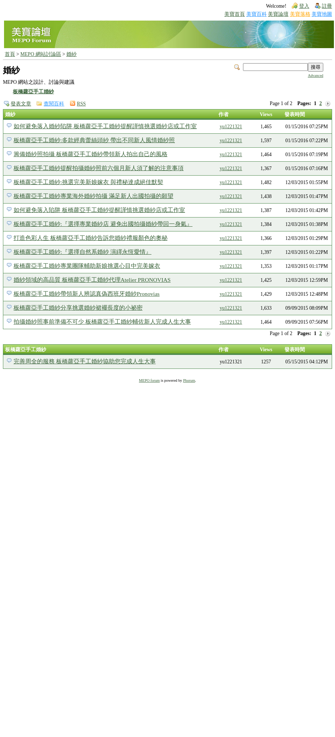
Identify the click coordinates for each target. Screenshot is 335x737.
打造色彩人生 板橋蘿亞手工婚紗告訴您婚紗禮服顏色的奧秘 (91, 238)
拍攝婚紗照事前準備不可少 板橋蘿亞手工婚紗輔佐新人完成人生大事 (102, 322)
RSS (81, 104)
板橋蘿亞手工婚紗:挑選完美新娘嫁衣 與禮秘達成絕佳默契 (88, 182)
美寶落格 (300, 14)
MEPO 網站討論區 (40, 54)
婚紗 (71, 54)
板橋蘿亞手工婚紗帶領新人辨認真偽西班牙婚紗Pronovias (87, 294)
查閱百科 (54, 104)
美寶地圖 (322, 14)
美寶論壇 (278, 14)
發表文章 (21, 104)
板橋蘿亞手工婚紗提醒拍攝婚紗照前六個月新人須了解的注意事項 (99, 168)
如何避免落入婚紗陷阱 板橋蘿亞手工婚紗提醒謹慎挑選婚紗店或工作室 (105, 126)
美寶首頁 (234, 14)
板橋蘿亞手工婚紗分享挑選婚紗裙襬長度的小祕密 (78, 308)
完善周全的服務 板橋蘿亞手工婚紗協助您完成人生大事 (85, 361)
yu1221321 (231, 126)
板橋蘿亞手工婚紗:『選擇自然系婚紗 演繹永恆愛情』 (82, 252)
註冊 (327, 6)
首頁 (10, 54)
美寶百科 (256, 14)
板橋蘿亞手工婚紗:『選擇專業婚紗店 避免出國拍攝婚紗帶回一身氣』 (103, 224)
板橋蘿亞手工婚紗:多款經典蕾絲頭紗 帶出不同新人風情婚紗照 (94, 140)
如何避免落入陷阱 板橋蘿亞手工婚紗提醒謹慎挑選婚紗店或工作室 (99, 210)
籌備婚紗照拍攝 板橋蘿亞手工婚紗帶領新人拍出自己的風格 (91, 154)
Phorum (189, 380)
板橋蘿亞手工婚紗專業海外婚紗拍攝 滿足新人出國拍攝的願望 (93, 196)
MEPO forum (149, 380)
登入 (304, 6)
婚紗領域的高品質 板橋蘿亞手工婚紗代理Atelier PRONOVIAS (92, 280)
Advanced (315, 75)
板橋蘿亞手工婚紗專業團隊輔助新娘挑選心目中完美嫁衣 (87, 266)
